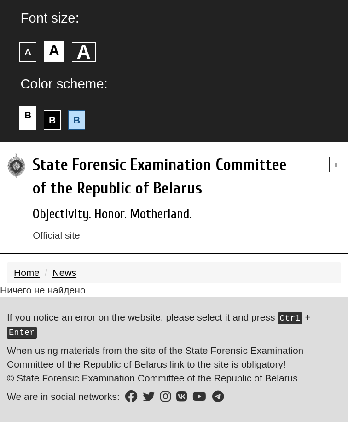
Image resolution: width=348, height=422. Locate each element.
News (64, 272)
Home (27, 272)
